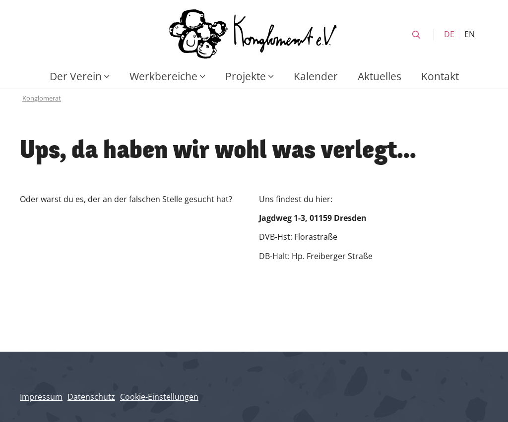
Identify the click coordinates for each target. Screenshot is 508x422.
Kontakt (440, 76)
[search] (416, 34)
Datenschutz (91, 396)
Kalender (316, 76)
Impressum (41, 396)
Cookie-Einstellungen (159, 396)
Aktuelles (379, 76)
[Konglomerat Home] (254, 34)
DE (449, 34)
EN (469, 34)
